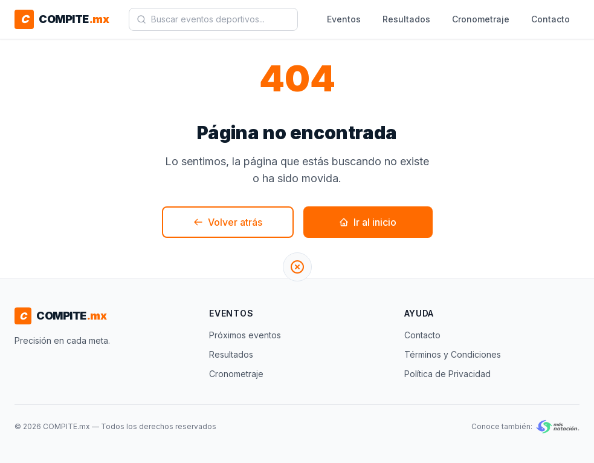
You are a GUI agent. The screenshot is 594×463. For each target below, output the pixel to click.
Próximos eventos (245, 335)
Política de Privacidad (447, 374)
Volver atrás (227, 222)
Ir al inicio (367, 222)
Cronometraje (480, 19)
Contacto (550, 19)
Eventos (344, 19)
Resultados (406, 19)
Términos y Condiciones (452, 354)
